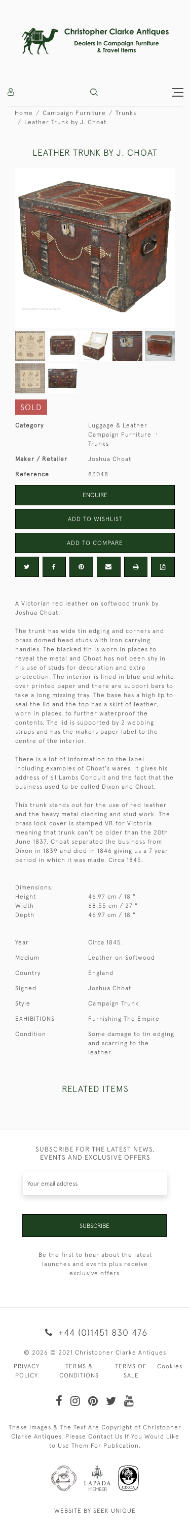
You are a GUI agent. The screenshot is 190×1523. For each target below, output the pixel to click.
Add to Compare (95, 543)
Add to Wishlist (95, 519)
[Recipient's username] (95, 1183)
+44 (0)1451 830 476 (95, 1332)
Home (24, 113)
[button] (94, 92)
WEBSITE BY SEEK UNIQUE (95, 1510)
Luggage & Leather (117, 425)
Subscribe (94, 1225)
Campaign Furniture (74, 113)
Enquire (95, 495)
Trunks (126, 113)
